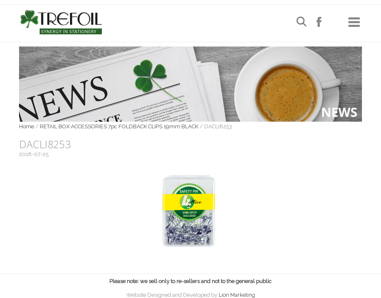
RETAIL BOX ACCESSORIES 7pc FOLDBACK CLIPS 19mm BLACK (119, 126)
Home (26, 126)
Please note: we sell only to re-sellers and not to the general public (190, 281)
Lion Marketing (237, 295)
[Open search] (301, 22)
